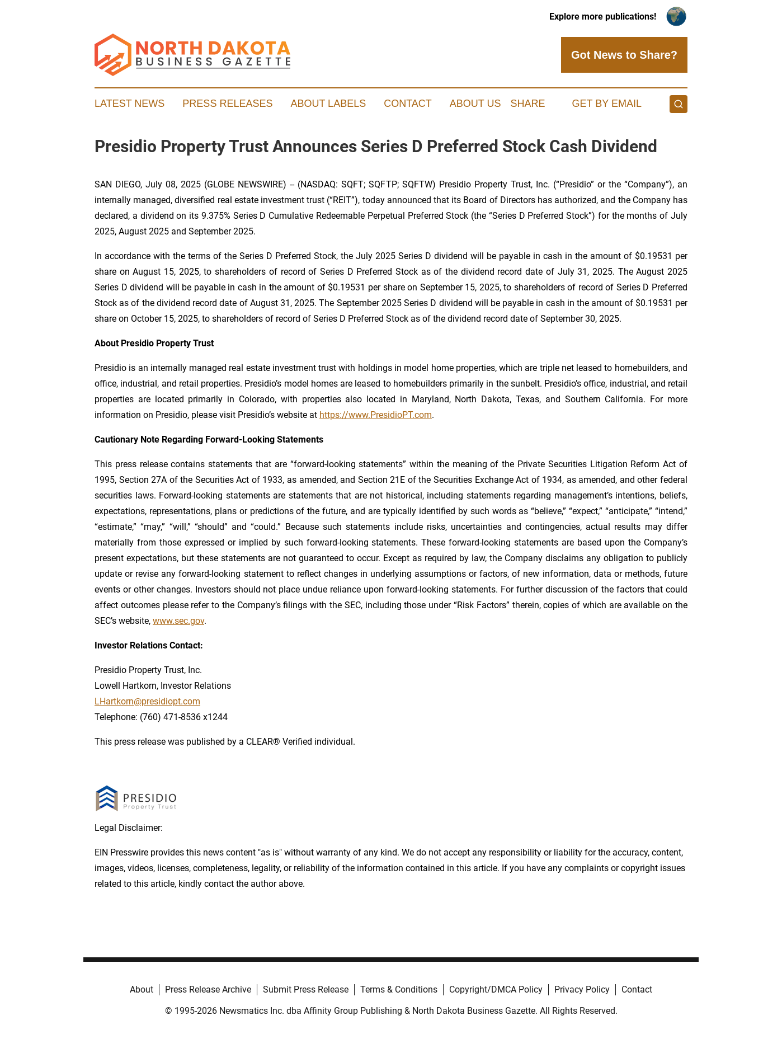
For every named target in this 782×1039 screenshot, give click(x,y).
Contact (408, 103)
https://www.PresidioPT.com (375, 415)
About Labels (328, 103)
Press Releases (227, 103)
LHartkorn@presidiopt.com (147, 701)
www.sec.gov (178, 620)
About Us (475, 103)
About (141, 989)
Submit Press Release (305, 989)
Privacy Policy (582, 989)
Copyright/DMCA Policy (496, 989)
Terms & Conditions (398, 989)
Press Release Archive (208, 989)
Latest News (129, 103)
